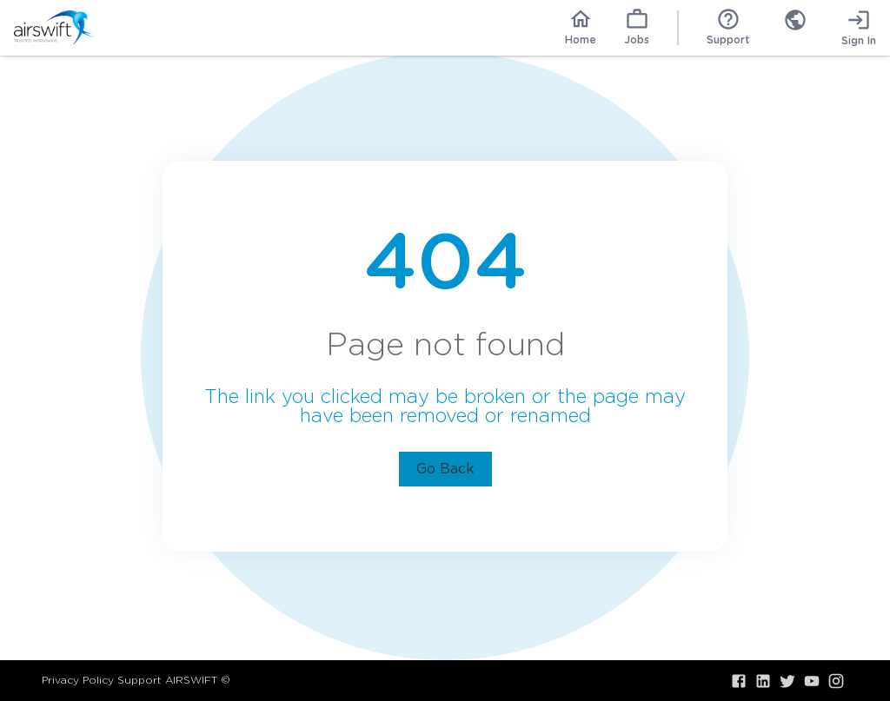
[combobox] (795, 28)
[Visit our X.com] (787, 681)
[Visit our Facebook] (739, 681)
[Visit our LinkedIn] (763, 681)
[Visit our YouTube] (812, 681)
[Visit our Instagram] (836, 681)
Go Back (445, 469)
